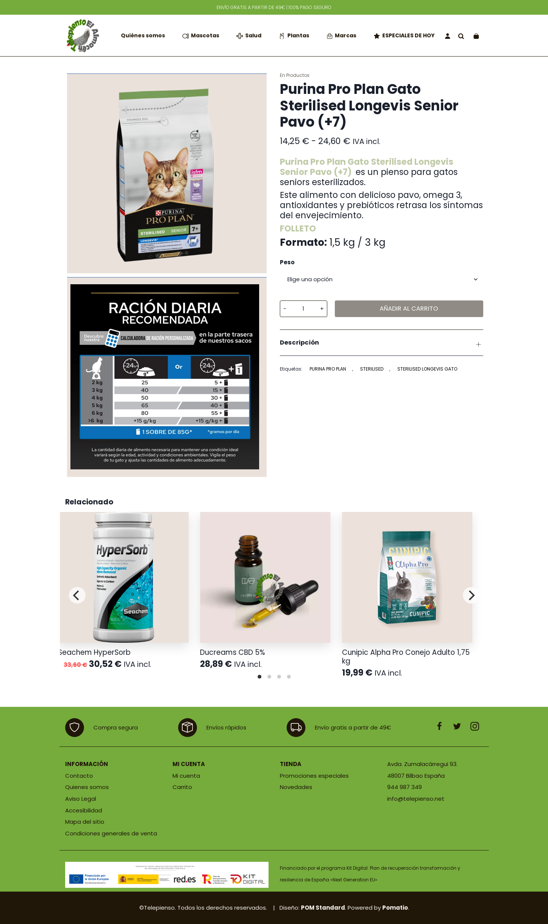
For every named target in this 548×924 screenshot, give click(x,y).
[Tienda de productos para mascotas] (82, 35)
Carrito (182, 787)
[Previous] (77, 595)
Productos (298, 75)
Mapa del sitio (84, 822)
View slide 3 (279, 677)
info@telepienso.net (415, 799)
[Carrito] (476, 35)
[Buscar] (461, 35)
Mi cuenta (186, 776)
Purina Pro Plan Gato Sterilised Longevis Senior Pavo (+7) (366, 167)
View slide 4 (289, 677)
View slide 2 (269, 677)
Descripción (381, 343)
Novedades (296, 787)
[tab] (381, 342)
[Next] (471, 595)
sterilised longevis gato (427, 369)
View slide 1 (259, 677)
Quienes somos (87, 787)
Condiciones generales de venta (111, 833)
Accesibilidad (83, 810)
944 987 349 (404, 787)
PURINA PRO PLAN (328, 369)
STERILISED (371, 369)
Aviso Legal (80, 799)
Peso (287, 262)
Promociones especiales (314, 776)
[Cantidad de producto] (304, 309)
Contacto (79, 776)
